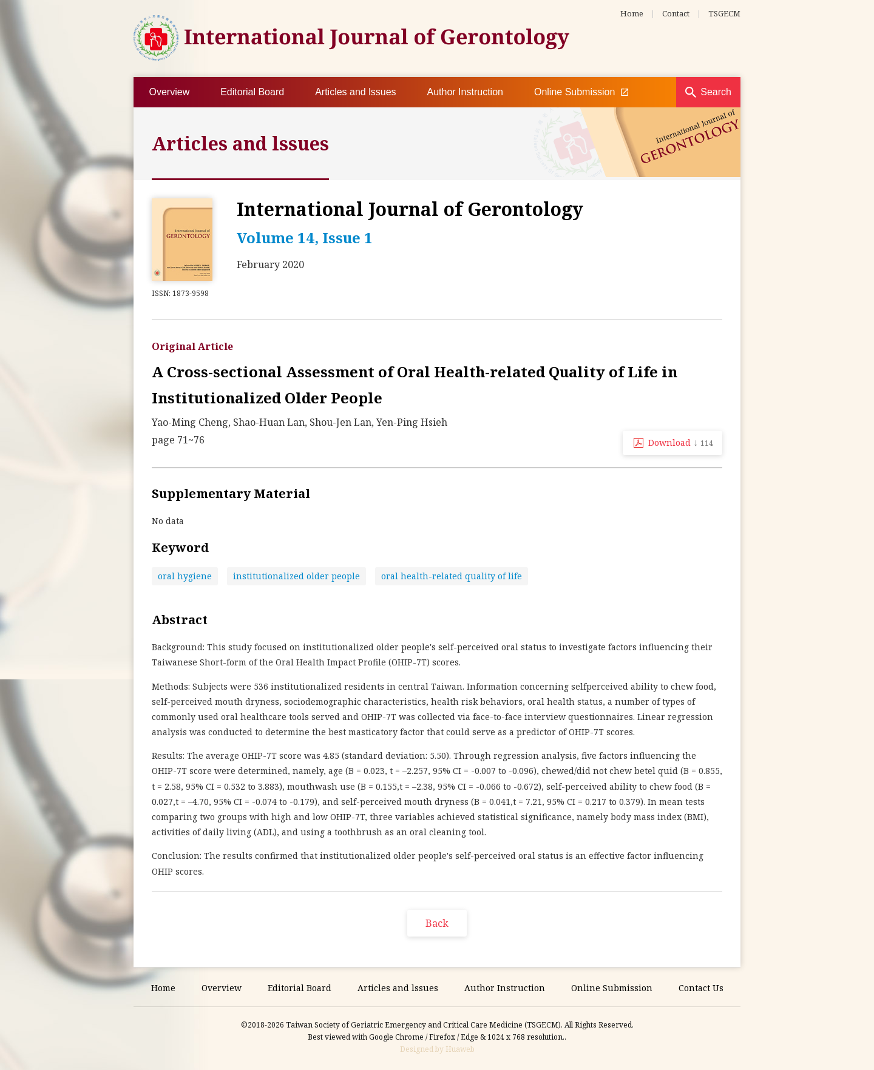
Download (680, 442)
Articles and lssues (355, 92)
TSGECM (724, 13)
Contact (675, 13)
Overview (169, 92)
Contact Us (701, 988)
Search (715, 92)
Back (437, 923)
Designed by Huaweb (437, 1049)
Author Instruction (465, 92)
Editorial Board (252, 92)
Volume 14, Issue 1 (305, 237)
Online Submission (581, 92)
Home (631, 13)
